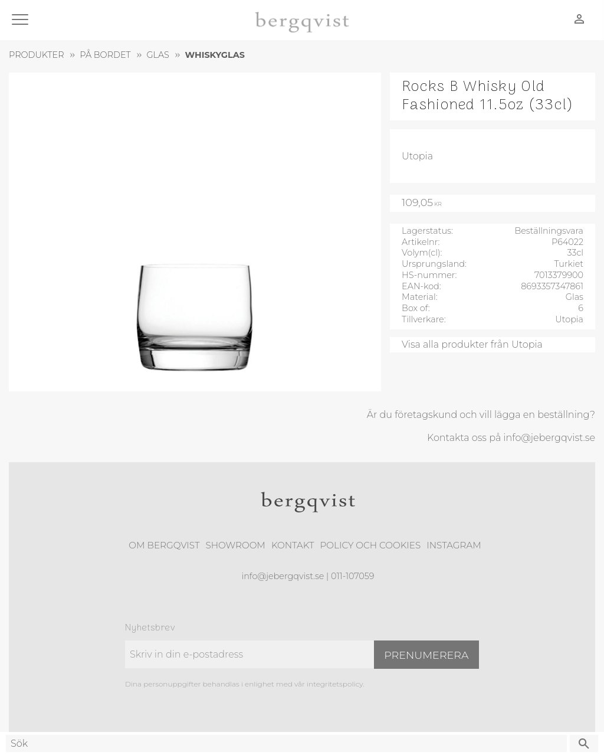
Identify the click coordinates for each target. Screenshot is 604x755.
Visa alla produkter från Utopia (472, 344)
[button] (22, 20)
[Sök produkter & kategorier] (286, 743)
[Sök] (584, 743)
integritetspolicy (335, 683)
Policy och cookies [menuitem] (370, 545)
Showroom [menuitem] (235, 545)
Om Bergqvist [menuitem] (164, 545)
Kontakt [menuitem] (292, 545)
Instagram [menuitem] (453, 545)
